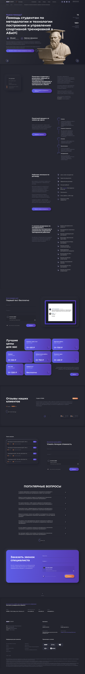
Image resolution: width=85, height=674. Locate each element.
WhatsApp (69, 632)
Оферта (7, 649)
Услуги (49, 1)
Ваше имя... (8, 305)
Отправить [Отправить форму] (31, 325)
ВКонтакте (74, 632)
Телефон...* (8, 310)
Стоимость (27, 648)
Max (65, 632)
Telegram (62, 632)
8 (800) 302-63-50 (46, 627)
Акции (7, 646)
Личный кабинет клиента (11, 643)
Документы (27, 645)
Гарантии (26, 643)
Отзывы (44, 1)
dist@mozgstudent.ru (65, 627)
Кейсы (7, 645)
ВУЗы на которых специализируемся (32, 646)
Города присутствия (10, 648)
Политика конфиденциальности (31, 649)
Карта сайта (8, 651)
